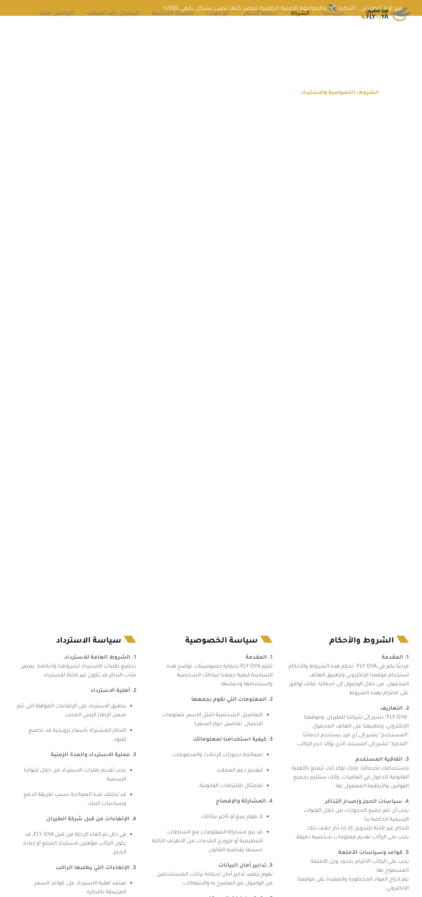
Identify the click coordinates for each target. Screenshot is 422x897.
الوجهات (218, 13)
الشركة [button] (300, 13)
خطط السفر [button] (260, 13)
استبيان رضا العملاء (113, 13)
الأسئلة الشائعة (173, 13)
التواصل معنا (57, 13)
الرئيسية (333, 13)
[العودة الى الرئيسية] (385, 13)
